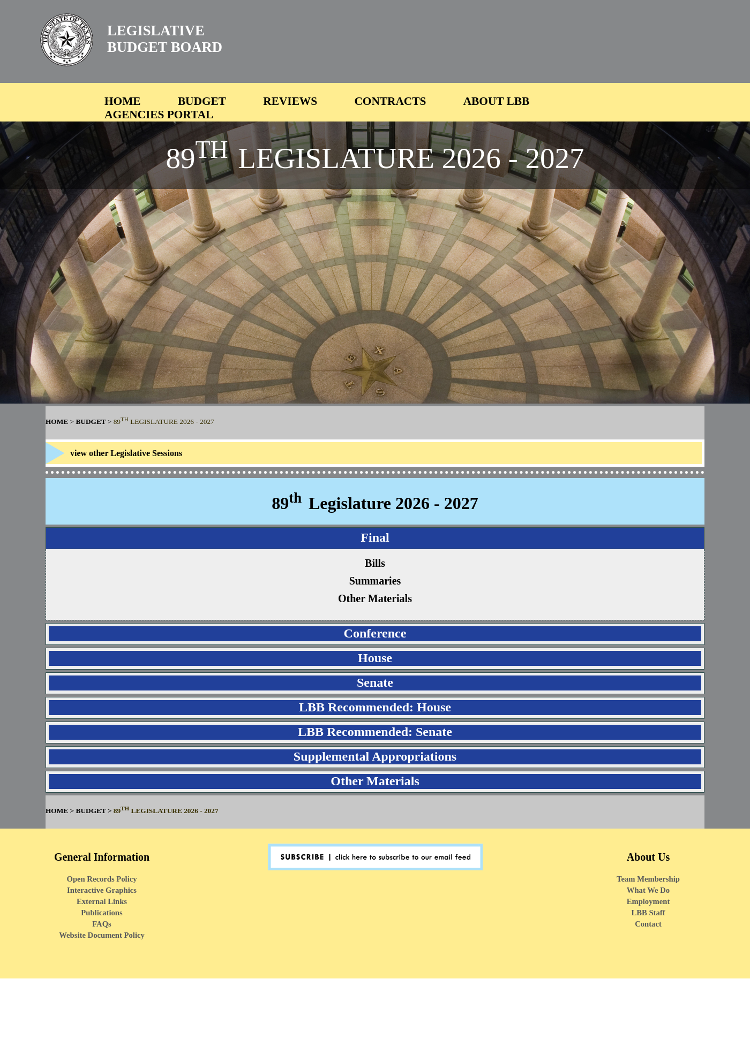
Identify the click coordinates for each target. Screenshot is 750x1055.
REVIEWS (290, 101)
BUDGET (202, 101)
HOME (122, 101)
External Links (102, 901)
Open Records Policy (101, 879)
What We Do (648, 890)
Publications (101, 912)
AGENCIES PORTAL (158, 114)
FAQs (101, 924)
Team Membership (648, 879)
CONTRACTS (390, 101)
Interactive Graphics (102, 890)
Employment (648, 901)
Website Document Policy (102, 935)
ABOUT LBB (496, 101)
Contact (648, 924)
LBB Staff (648, 912)
